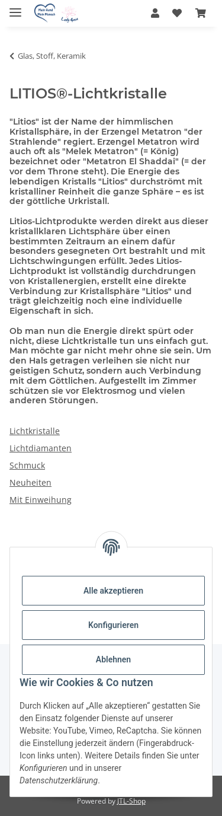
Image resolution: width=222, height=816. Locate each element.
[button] (155, 13)
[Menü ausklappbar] (15, 7)
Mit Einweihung (40, 499)
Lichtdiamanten (40, 448)
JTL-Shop (131, 801)
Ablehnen (113, 659)
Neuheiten (30, 482)
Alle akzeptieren (113, 590)
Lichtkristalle (34, 430)
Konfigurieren (113, 625)
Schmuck (27, 465)
